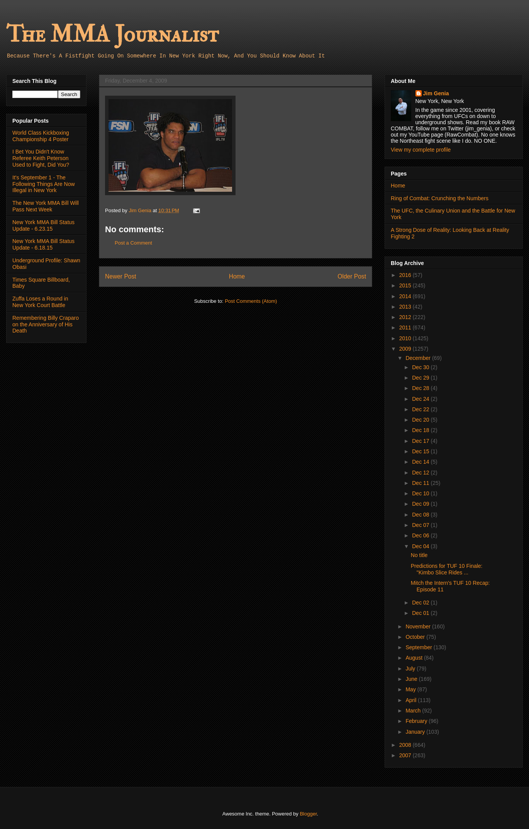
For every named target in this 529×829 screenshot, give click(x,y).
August (414, 658)
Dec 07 (421, 525)
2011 (406, 327)
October (415, 637)
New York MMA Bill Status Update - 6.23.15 (43, 225)
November (418, 626)
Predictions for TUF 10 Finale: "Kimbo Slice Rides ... (447, 569)
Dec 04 (421, 546)
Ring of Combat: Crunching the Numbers (439, 198)
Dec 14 (421, 462)
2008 (406, 745)
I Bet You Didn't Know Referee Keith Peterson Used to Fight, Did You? (40, 158)
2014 (406, 296)
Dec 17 (421, 441)
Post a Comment (133, 243)
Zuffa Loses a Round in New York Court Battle (40, 301)
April (411, 700)
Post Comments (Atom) (251, 301)
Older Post (351, 276)
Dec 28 (421, 388)
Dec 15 (421, 451)
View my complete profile (421, 150)
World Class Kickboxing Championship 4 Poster (40, 136)
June (412, 679)
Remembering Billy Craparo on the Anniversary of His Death (45, 324)
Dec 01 (421, 613)
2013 (406, 307)
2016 (406, 275)
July (411, 668)
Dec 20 (421, 420)
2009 (406, 349)
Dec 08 (421, 515)
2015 (406, 285)
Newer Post (120, 276)
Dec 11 (421, 483)
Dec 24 (421, 399)
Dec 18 (421, 430)
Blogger (308, 814)
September (419, 647)
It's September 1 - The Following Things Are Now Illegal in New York (43, 184)
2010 (406, 338)
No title (419, 555)
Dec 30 (421, 367)
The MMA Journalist (112, 34)
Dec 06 (421, 535)
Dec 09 (421, 504)
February (417, 721)
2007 (406, 755)
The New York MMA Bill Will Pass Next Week (45, 206)
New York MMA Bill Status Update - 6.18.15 (43, 244)
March (413, 710)
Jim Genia (436, 93)
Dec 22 (421, 409)
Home (237, 276)
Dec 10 (421, 493)
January (415, 732)
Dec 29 (421, 378)
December (418, 358)
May (411, 689)
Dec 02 (421, 602)
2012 (406, 317)
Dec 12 (421, 472)
